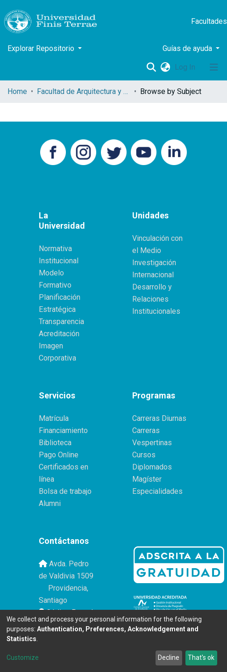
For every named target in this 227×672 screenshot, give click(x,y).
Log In (186, 67)
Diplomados (152, 466)
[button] (165, 67)
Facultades (209, 21)
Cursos (144, 454)
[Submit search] (151, 67)
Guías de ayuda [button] (188, 48)
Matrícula (54, 418)
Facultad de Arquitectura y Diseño (83, 91)
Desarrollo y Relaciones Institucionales (156, 299)
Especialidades (157, 491)
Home (17, 91)
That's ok (201, 657)
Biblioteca (55, 442)
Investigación (154, 262)
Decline (168, 657)
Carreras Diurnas (159, 418)
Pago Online (58, 454)
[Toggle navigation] (214, 67)
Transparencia (61, 321)
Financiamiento (63, 430)
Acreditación (59, 333)
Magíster (147, 479)
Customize (23, 657)
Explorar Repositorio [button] (41, 48)
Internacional (153, 274)
